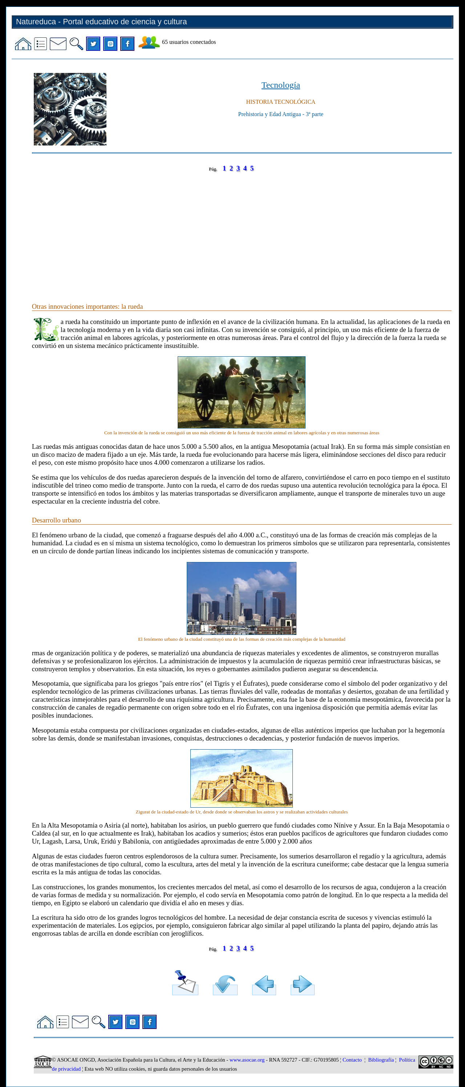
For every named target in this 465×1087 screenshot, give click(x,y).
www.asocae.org (247, 1060)
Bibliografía (381, 1060)
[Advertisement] (242, 230)
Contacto (352, 1060)
